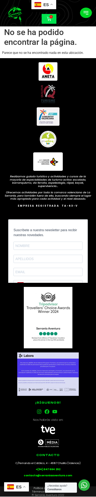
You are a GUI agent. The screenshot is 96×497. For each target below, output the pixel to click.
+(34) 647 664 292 (48, 469)
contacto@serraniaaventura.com (48, 475)
